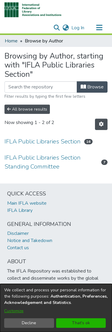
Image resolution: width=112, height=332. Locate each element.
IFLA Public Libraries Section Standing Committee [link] (42, 162)
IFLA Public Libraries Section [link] (42, 141)
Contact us (18, 247)
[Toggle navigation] (99, 27)
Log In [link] (78, 28)
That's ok (81, 323)
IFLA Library (20, 210)
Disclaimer (18, 233)
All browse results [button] (27, 109)
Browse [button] (92, 87)
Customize (14, 311)
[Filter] (40, 87)
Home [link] (11, 41)
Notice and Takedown (29, 240)
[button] (33, 9)
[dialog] (56, 308)
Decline (29, 323)
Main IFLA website (27, 203)
